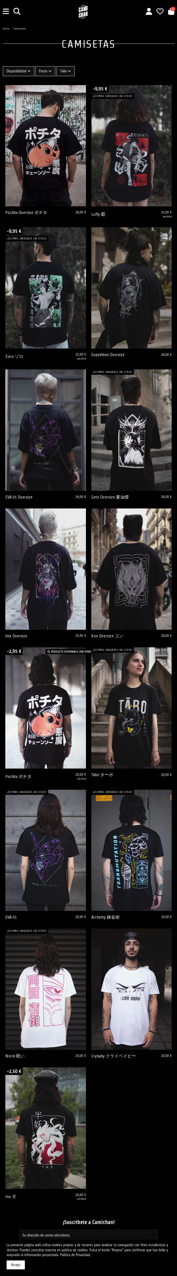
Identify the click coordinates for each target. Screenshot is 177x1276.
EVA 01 (11, 917)
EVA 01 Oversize (18, 497)
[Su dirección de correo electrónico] (83, 1235)
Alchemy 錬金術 (105, 917)
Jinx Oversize (16, 636)
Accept (16, 1265)
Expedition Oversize (108, 354)
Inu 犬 (10, 1196)
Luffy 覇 (98, 214)
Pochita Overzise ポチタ (26, 212)
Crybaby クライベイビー (113, 1056)
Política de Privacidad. (75, 1255)
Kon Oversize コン (107, 636)
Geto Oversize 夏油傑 (110, 497)
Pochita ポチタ (18, 776)
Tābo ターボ (102, 774)
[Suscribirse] (153, 1235)
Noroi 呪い (15, 1056)
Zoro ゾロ (14, 356)
